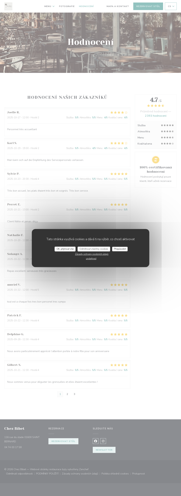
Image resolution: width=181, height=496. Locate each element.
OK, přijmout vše (65, 248)
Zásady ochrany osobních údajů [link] (91, 254)
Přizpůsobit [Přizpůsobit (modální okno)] (120, 248)
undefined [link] (91, 258)
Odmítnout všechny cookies (93, 248)
